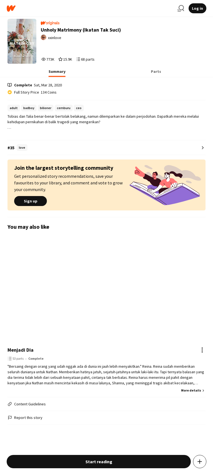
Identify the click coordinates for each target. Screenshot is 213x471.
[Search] (181, 8)
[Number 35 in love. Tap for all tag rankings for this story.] (106, 147)
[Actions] (202, 350)
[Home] (90, 8)
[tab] (57, 73)
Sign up (30, 201)
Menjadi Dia (20, 350)
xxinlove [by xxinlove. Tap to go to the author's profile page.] (54, 37)
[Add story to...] (199, 461)
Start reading (98, 461)
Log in (197, 8)
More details (193, 390)
